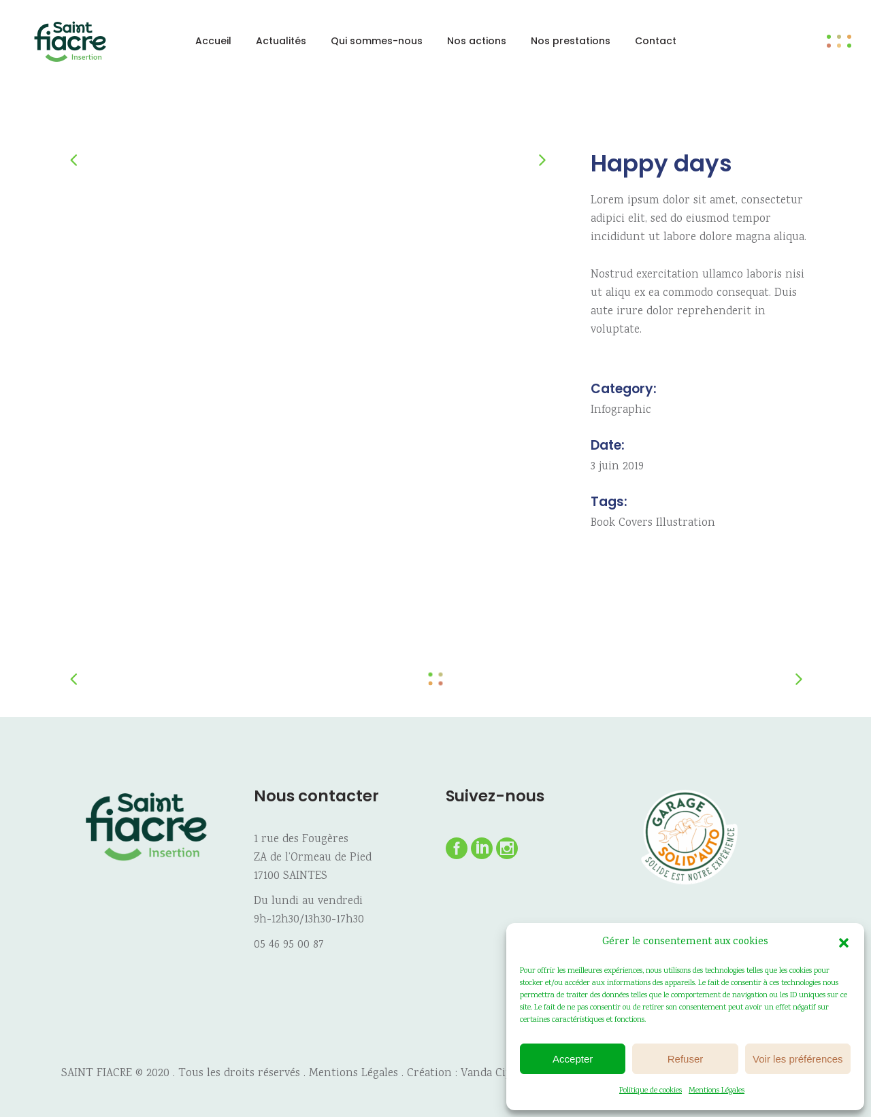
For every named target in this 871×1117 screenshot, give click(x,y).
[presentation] (80, 159)
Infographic (621, 410)
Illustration (685, 523)
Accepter (573, 1059)
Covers (636, 523)
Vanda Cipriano (500, 1073)
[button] (844, 943)
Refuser (686, 1059)
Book (603, 523)
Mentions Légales (716, 1091)
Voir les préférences (798, 1059)
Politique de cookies (650, 1091)
